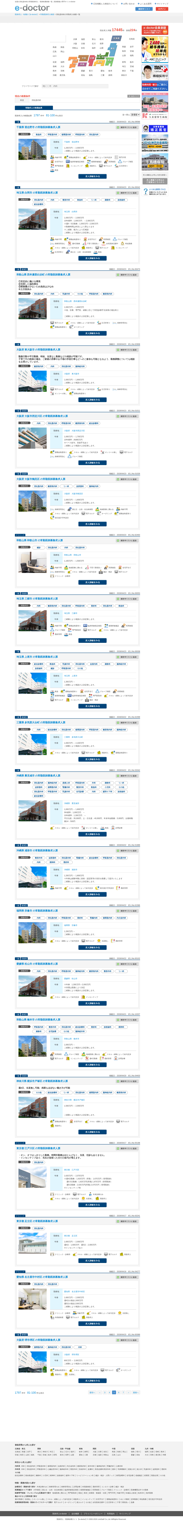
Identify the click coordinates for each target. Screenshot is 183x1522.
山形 (124, 55)
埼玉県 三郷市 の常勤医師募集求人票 (37, 598)
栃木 (132, 62)
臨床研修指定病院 (71, 1490)
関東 (39, 1449)
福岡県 (67, 925)
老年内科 (91, 1466)
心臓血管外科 (53, 1469)
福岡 (62, 62)
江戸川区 (75, 1170)
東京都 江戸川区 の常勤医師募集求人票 (38, 1148)
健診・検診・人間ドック (104, 1475)
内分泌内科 (71, 1466)
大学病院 (36, 1490)
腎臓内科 (110, 1466)
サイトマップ (162, 4)
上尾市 (74, 676)
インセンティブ (88, 1499)
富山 (94, 39)
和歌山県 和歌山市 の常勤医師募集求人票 (39, 540)
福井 (94, 48)
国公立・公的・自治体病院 (52, 1490)
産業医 (146, 1475)
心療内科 (119, 1466)
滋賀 (83, 39)
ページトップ (177, 1509)
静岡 (110, 75)
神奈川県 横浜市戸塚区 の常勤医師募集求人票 (42, 1081)
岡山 (62, 51)
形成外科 (82, 1469)
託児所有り (110, 1502)
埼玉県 (67, 212)
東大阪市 (75, 374)
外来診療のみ (42, 1487)
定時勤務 (134, 1499)
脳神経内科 (101, 1466)
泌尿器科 (156, 1469)
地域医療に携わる (59, 1493)
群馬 (124, 62)
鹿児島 (62, 75)
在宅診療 (130, 1475)
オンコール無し (39, 1499)
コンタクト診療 (107, 1487)
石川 (94, 44)
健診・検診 (119, 1487)
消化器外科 (31, 1469)
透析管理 (96, 1487)
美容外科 (106, 1469)
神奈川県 (68, 1100)
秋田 (124, 51)
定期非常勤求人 (53, 19)
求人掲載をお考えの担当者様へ (155, 179)
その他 (162, 1475)
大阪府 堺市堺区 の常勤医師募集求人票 (38, 1340)
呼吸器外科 (41, 1469)
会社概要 (75, 1514)
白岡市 (74, 212)
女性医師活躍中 (99, 1502)
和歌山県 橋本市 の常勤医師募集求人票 (38, 1019)
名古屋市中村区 (78, 1291)
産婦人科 (131, 1469)
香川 (91, 71)
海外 (57, 38)
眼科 (114, 1469)
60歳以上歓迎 (131, 1493)
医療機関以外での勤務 (139, 1490)
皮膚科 (90, 1469)
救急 (80, 1493)
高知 (83, 75)
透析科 (164, 1469)
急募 (132, 1502)
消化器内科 (31, 1466)
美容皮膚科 (99, 1469)
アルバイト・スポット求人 (79, 19)
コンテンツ (130, 19)
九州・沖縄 (149, 1449)
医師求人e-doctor (59, 1514)
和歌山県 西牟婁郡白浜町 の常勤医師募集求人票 (43, 274)
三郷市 (74, 613)
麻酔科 (38, 1475)
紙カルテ (80, 1502)
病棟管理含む (66, 1487)
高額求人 (76, 1499)
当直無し (28, 1499)
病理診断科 (120, 1475)
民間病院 (96, 1490)
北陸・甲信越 (65, 1449)
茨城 (132, 66)
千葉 (132, 71)
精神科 (52, 1475)
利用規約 (111, 1514)
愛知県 (67, 1291)
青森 (124, 47)
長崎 (55, 66)
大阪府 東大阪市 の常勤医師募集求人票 (38, 349)
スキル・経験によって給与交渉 (59, 1499)
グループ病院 (106, 1490)
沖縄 (55, 75)
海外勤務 (149, 1493)
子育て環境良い (123, 1502)
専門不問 (111, 1493)
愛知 (102, 71)
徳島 (91, 75)
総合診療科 (19, 1475)
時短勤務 (143, 1499)
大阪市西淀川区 (78, 431)
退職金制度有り (112, 1499)
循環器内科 (52, 1466)
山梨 (101, 48)
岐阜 (110, 71)
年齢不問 (120, 1493)
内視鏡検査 (86, 1487)
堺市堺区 (75, 1354)
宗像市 (74, 925)
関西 (94, 1449)
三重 (102, 75)
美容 (85, 1493)
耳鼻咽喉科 (122, 1469)
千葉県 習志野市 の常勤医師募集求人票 (38, 127)
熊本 (55, 71)
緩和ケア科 (70, 1475)
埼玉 (124, 66)
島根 (55, 47)
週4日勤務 (19, 1499)
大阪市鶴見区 (77, 494)
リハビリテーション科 (84, 1475)
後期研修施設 (85, 1490)
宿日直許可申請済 (155, 1499)
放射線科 (60, 1475)
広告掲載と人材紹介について (105, 4)
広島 (55, 51)
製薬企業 (154, 1475)
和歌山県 (68, 301)
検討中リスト (144, 9)
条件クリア (135, 96)
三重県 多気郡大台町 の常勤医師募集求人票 (40, 722)
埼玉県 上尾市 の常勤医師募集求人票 (37, 656)
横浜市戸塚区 (79, 1100)
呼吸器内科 (41, 1466)
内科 (23, 1466)
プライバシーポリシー (93, 1514)
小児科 (45, 1475)
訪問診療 (76, 1487)
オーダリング (69, 1502)
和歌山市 (77, 555)
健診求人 (105, 19)
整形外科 (73, 1469)
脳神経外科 (64, 1469)
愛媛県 (67, 979)
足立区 (74, 1236)
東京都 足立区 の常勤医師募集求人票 (37, 1221)
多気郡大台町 (77, 737)
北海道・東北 (20, 1449)
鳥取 (62, 47)
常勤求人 (28, 19)
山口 (55, 56)
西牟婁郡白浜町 (80, 301)
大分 (62, 66)
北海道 (132, 39)
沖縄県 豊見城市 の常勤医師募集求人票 (38, 775)
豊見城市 (75, 803)
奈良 (83, 48)
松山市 (74, 979)
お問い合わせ (129, 4)
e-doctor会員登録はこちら (155, 30)
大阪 (75, 44)
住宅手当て (100, 1499)
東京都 (67, 1170)
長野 (101, 44)
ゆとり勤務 (124, 1499)
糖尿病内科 (81, 1466)
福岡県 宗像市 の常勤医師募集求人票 (37, 910)
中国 (113, 1449)
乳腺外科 (147, 1469)
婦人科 (139, 1469)
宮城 (132, 51)
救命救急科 (29, 1475)
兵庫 (75, 39)
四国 (132, 1449)
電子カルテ (58, 1502)
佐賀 (55, 62)
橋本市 (76, 1039)
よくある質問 (145, 4)
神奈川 (124, 75)
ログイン (162, 9)
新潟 (101, 39)
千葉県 (67, 142)
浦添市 (74, 870)
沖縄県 (67, 803)
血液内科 (61, 1466)
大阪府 (67, 374)
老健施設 (138, 1475)
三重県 (67, 737)
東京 (124, 71)
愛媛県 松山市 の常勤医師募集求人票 (37, 964)
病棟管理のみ (54, 1487)
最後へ (136, 1392)
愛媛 (83, 71)
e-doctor (32, 7)
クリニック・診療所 (121, 1490)
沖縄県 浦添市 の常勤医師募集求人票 (37, 850)
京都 (83, 44)
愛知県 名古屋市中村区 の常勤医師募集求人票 (42, 1277)
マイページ (155, 19)
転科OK (141, 1493)
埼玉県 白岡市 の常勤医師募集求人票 (37, 192)
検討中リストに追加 (127, 127)
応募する (122, 176)
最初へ (92, 1392)
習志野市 (75, 142)
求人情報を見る (92, 176)
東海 (80, 1449)
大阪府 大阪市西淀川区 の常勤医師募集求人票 (42, 416)
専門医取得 (72, 1493)
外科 (23, 1469)
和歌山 (75, 48)
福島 (132, 55)
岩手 (132, 47)
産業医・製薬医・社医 (97, 1493)
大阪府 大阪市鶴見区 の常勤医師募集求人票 (40, 479)
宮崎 (62, 71)
